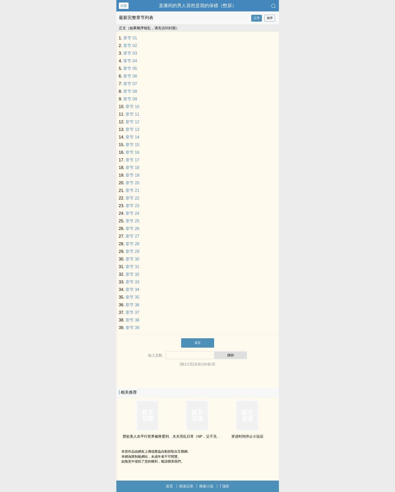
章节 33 (132, 282)
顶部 (224, 486)
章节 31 (132, 267)
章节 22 (132, 198)
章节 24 (132, 213)
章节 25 (132, 221)
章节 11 (132, 114)
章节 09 (130, 99)
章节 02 (130, 45)
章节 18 (132, 167)
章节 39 (132, 328)
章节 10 (132, 106)
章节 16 (132, 152)
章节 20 (132, 183)
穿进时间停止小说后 (247, 436)
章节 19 (132, 175)
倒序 (270, 18)
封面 (123, 6)
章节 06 (130, 76)
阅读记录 (186, 486)
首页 (169, 486)
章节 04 (130, 61)
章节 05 (130, 68)
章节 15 (132, 145)
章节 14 (132, 137)
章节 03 (130, 53)
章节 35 (132, 297)
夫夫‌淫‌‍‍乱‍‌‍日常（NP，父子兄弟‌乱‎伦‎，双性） (206, 436)
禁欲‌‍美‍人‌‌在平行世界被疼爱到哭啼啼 (151, 436)
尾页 (198, 343)
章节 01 (130, 38)
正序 (257, 18)
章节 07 (130, 84)
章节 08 (130, 91)
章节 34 (132, 289)
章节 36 (132, 305)
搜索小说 (206, 486)
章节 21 (132, 190)
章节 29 (132, 251)
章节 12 (132, 122)
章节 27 (132, 236)
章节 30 (132, 259)
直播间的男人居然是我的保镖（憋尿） (197, 5)
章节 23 (132, 206)
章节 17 (132, 160)
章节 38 (132, 320)
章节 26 (132, 228)
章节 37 (132, 312)
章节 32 (132, 274)
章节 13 (132, 129)
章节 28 (132, 244)
